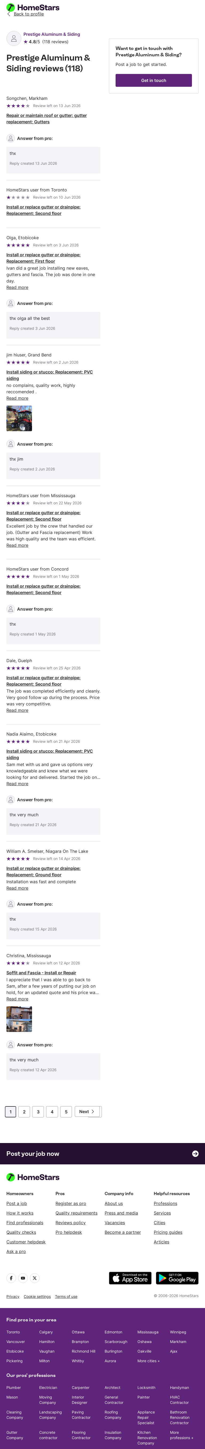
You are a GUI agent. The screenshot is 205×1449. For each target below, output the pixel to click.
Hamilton (46, 1309)
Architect (112, 1355)
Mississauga (148, 1300)
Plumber (13, 1355)
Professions (165, 1171)
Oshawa (144, 1309)
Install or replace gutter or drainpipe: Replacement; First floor (43, 258)
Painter (143, 1365)
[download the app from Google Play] (177, 1246)
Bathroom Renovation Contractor (180, 1385)
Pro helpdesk (69, 1200)
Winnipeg (178, 1300)
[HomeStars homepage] (37, 7)
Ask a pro (16, 1219)
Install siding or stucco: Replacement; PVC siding (49, 369)
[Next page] (87, 1079)
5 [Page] (66, 1079)
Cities (159, 1190)
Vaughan (46, 1319)
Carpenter (80, 1355)
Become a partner (123, 1200)
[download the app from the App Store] (130, 1246)
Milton (44, 1328)
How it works (19, 1181)
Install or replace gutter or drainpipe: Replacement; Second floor (43, 210)
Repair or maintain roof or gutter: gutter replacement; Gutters (46, 118)
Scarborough (116, 1309)
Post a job (16, 1171)
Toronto (13, 1300)
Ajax (174, 1319)
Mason (12, 1365)
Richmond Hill (83, 1319)
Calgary (46, 1300)
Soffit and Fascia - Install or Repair (41, 940)
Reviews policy (71, 1190)
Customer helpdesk (26, 1209)
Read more (17, 758)
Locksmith (146, 1355)
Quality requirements (76, 1181)
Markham (178, 1309)
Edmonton (113, 1300)
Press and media (121, 1181)
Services (162, 1181)
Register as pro (71, 1171)
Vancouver (15, 1309)
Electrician (48, 1355)
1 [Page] (11, 1079)
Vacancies (115, 1190)
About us (114, 1171)
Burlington (113, 1319)
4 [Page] (52, 1079)
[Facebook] (11, 1246)
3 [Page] (38, 1079)
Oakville (144, 1319)
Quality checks (21, 1200)
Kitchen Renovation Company (147, 1405)
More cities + (148, 1328)
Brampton (80, 1309)
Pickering (14, 1328)
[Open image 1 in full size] (19, 405)
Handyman (179, 1355)
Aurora (110, 1328)
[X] (35, 1246)
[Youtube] (23, 1246)
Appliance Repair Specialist (146, 1385)
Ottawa (78, 1300)
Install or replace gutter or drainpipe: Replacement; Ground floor (43, 846)
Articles (161, 1209)
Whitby (78, 1328)
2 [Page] (24, 1079)
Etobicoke (15, 1319)
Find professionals (24, 1190)
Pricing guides (168, 1200)
